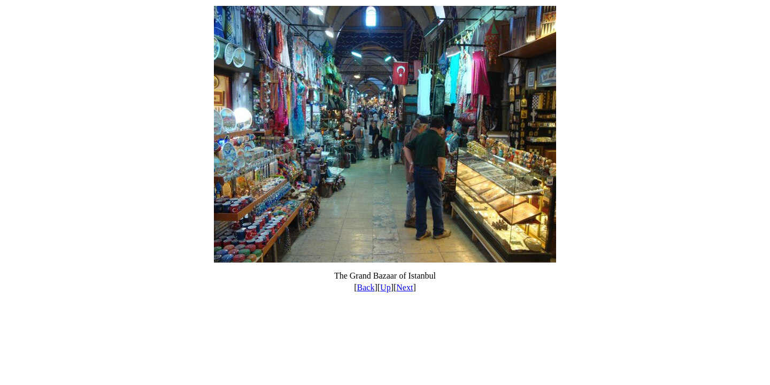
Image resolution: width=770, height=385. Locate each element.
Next (404, 287)
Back (366, 287)
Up (385, 287)
